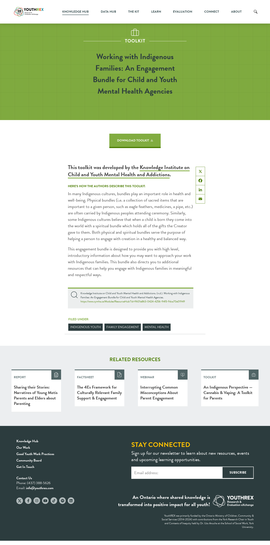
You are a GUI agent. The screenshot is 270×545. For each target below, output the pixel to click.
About (236, 11)
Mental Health (157, 327)
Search (256, 14)
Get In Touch (25, 466)
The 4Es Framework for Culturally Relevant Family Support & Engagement (99, 392)
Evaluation (182, 11)
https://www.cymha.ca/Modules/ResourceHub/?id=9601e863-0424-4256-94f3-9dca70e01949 (133, 301)
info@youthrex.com (39, 488)
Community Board (29, 460)
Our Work (23, 447)
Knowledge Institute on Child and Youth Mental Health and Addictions (129, 170)
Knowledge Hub (75, 11)
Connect (211, 11)
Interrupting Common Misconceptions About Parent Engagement (159, 392)
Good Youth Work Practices (35, 453)
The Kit (133, 11)
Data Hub (108, 11)
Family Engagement (122, 327)
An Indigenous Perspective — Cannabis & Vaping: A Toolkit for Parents (227, 392)
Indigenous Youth (85, 327)
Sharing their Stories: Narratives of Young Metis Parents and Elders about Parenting (36, 395)
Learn (156, 11)
